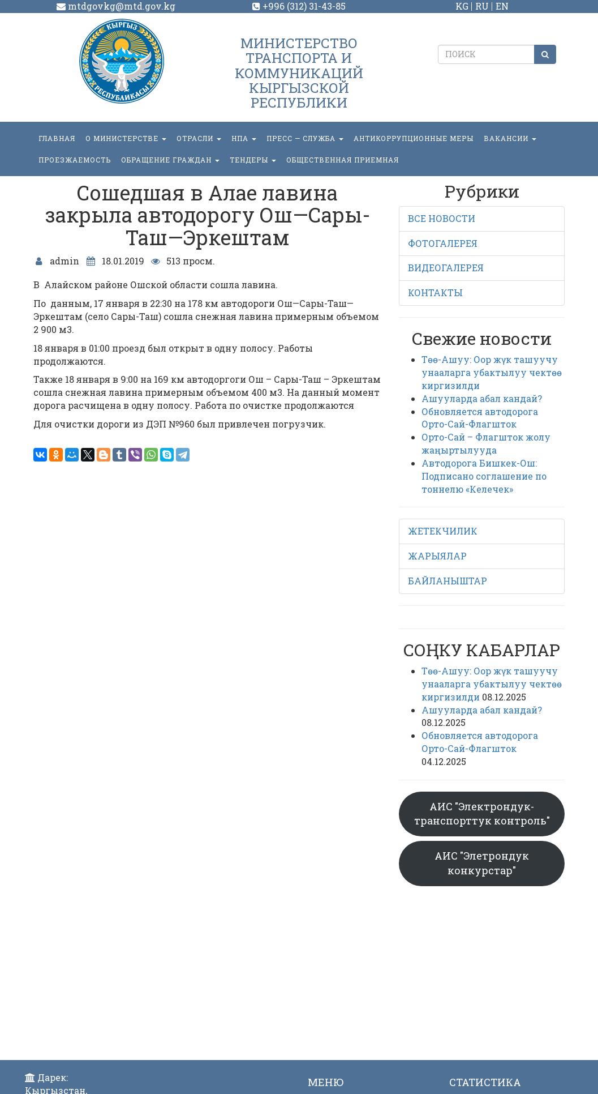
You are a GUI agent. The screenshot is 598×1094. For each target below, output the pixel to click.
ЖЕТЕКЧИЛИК (442, 531)
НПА (243, 138)
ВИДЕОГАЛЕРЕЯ (446, 268)
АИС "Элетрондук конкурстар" (481, 863)
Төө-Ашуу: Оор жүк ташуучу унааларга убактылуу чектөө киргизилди (491, 372)
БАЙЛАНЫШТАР (447, 581)
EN (502, 6)
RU (482, 6)
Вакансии (510, 138)
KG (461, 6)
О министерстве (125, 138)
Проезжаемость (74, 159)
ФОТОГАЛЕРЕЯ (442, 243)
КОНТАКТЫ (435, 292)
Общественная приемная (342, 159)
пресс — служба (304, 138)
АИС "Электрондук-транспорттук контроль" (482, 814)
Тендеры (253, 159)
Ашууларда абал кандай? (481, 398)
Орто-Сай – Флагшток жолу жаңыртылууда (485, 443)
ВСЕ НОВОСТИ (441, 218)
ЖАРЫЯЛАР (437, 556)
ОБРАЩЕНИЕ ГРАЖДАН (170, 159)
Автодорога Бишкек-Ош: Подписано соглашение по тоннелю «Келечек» (484, 476)
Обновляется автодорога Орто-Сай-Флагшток (479, 417)
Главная (56, 138)
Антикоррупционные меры (414, 138)
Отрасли (199, 138)
